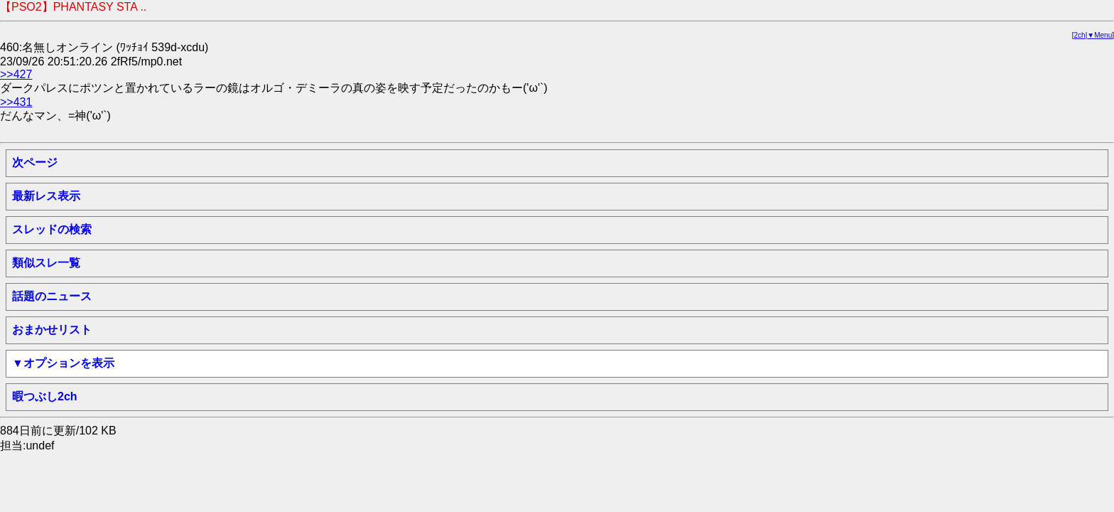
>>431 (16, 102)
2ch (1080, 35)
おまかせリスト (52, 330)
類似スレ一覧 (46, 263)
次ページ (35, 162)
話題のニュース (52, 296)
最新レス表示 (46, 196)
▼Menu (1099, 35)
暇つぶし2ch (44, 396)
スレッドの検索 (52, 229)
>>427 (16, 74)
